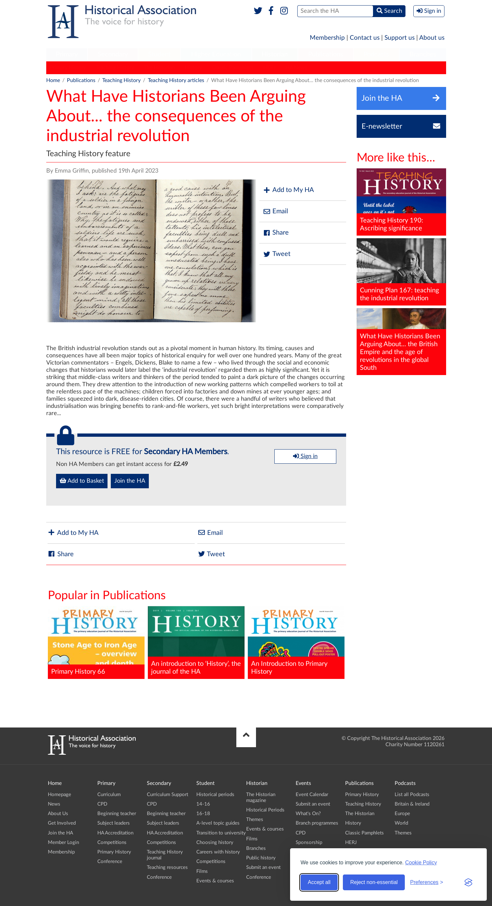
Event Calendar (312, 794)
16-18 (203, 813)
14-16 (203, 804)
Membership (327, 38)
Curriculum (109, 794)
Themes (254, 819)
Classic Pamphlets (232, 67)
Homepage (59, 794)
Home (53, 80)
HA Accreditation (115, 833)
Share (276, 232)
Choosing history (214, 842)
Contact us (365, 38)
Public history (261, 857)
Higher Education (216, 54)
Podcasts (376, 54)
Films (202, 871)
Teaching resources (167, 867)
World (401, 823)
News (54, 804)
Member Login (63, 842)
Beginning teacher (116, 813)
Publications (325, 54)
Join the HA (129, 481)
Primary (67, 54)
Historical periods (215, 794)
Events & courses (215, 880)
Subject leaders (113, 823)
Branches (422, 54)
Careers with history (218, 852)
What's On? (308, 813)
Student (159, 54)
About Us (58, 813)
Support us (399, 38)
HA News (296, 67)
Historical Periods (265, 810)
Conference (109, 861)
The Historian (159, 67)
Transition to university (221, 833)
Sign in (305, 456)
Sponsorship (309, 842)
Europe (402, 813)
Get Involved (62, 823)
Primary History (67, 67)
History (193, 67)
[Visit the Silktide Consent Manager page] (468, 882)
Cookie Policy (421, 862)
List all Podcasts (412, 794)
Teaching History (115, 67)
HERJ (269, 67)
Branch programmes (317, 823)
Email (275, 211)
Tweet (276, 254)
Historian (275, 54)
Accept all (319, 882)
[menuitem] (67, 54)
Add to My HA (288, 190)
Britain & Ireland (412, 804)
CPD (102, 804)
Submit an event (263, 867)
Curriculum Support (167, 794)
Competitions (112, 842)
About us (431, 38)
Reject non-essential (374, 882)
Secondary (113, 54)
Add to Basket (82, 480)
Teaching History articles (176, 80)
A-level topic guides (218, 823)
